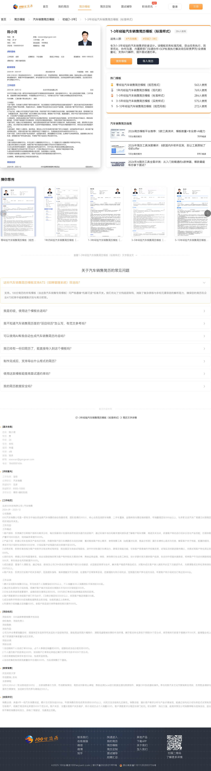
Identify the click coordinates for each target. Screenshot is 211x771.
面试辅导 (112, 753)
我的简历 (112, 741)
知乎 (80, 753)
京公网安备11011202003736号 (139, 765)
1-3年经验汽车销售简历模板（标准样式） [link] (109, 19)
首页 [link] (3, 19)
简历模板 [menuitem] (84, 6)
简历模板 (112, 745)
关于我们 (142, 745)
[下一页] (207, 213)
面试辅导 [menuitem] (126, 6)
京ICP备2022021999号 (105, 765)
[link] (19, 19)
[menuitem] (149, 5)
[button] (105, 283)
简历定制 (112, 749)
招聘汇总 (112, 757)
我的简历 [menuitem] (63, 6)
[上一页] (3, 213)
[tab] (105, 283)
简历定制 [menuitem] (105, 6)
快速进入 (112, 737)
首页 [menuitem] (45, 6)
